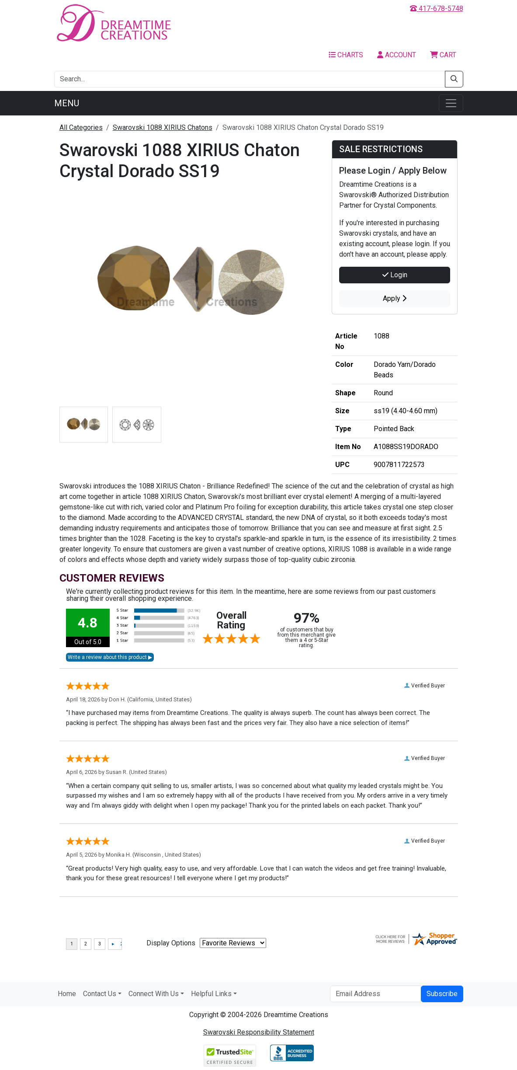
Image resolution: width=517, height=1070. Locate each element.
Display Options (170, 943)
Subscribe (442, 994)
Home (67, 994)
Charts (346, 55)
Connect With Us (153, 994)
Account (396, 55)
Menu (66, 103)
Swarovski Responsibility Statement (258, 1032)
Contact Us (99, 994)
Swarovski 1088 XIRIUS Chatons (162, 127)
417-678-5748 (436, 8)
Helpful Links (211, 994)
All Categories (81, 127)
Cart (443, 55)
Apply (394, 298)
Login (394, 275)
